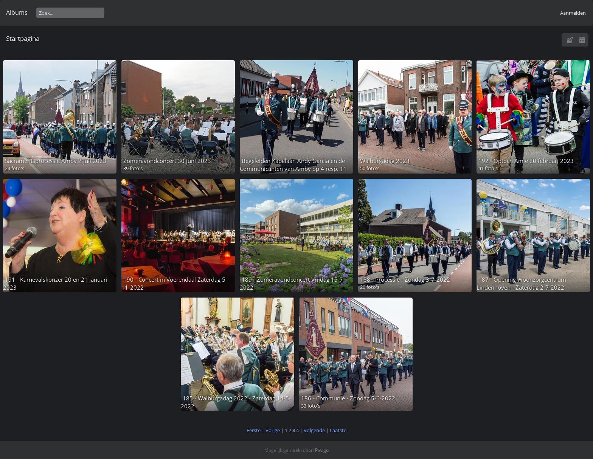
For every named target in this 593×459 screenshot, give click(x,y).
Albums (17, 12)
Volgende (314, 430)
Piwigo (322, 450)
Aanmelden (573, 12)
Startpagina (22, 38)
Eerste (254, 430)
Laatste (338, 430)
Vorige (272, 430)
